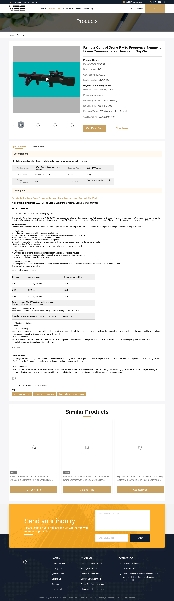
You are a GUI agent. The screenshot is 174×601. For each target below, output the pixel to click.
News (78, 8)
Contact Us (56, 579)
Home (43, 8)
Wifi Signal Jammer (89, 568)
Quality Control (58, 574)
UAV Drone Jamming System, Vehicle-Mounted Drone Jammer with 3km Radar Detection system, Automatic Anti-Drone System (86, 479)
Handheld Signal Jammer (91, 574)
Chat (155, 8)
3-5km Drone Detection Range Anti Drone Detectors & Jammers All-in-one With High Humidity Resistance (30, 479)
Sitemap (55, 584)
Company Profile (59, 563)
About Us (67, 8)
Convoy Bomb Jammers (91, 579)
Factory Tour (57, 568)
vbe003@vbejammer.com (133, 2)
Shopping (88, 8)
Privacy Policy (57, 589)
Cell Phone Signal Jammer (92, 563)
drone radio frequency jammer (71, 394)
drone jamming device (44, 394)
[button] (79, 125)
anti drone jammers (22, 394)
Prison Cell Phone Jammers (92, 584)
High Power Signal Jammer (92, 589)
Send (140, 537)
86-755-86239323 (157, 2)
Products (54, 8)
